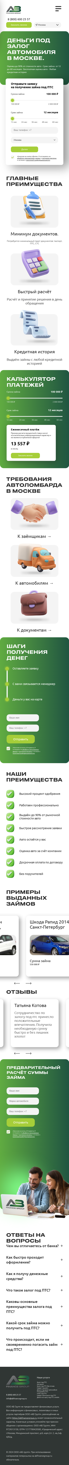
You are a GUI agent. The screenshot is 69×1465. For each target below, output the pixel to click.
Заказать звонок (19, 25)
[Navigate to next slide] (28, 984)
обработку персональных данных (28, 158)
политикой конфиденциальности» (38, 160)
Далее (24, 149)
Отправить (20, 739)
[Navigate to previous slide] (17, 984)
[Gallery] (34, 950)
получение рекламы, (49, 158)
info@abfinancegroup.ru (16, 1398)
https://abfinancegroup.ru (24, 1418)
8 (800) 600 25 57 (19, 19)
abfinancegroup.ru (43, 1456)
